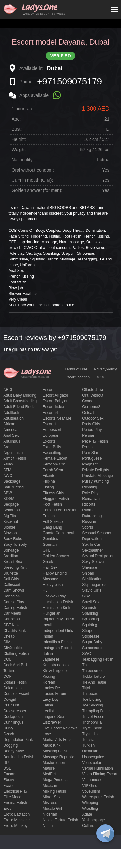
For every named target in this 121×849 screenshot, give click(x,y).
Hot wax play (54, 596)
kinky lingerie (55, 671)
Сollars (88, 825)
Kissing (49, 676)
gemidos (50, 539)
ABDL (8, 389)
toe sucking (92, 705)
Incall (47, 625)
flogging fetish (56, 498)
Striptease (90, 636)
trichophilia (92, 722)
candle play (14, 602)
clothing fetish (16, 653)
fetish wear (53, 470)
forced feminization (60, 510)
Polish (87, 447)
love (47, 734)
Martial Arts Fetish (58, 739)
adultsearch (14, 418)
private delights (95, 470)
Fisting (48, 487)
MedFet (49, 774)
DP (6, 762)
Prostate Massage (97, 475)
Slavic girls (91, 590)
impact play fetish (58, 619)
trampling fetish (96, 711)
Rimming (89, 487)
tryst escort (92, 728)
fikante (49, 475)
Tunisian (89, 739)
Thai (85, 665)
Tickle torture (93, 676)
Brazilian (11, 556)
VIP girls (89, 785)
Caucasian (13, 619)
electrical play (15, 791)
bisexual (11, 521)
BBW (8, 493)
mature (49, 768)
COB (8, 659)
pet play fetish (95, 441)
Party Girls (91, 424)
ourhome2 (91, 407)
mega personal (56, 780)
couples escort (16, 694)
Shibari (88, 573)
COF (7, 676)
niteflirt (49, 825)
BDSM (9, 498)
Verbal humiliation (97, 768)
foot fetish (52, 504)
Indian (48, 636)
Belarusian (13, 510)
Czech (9, 734)
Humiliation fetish (58, 602)
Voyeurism (91, 791)
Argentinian (13, 452)
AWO (8, 475)
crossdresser (15, 711)
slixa (86, 596)
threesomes (92, 671)
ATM (7, 470)
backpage (12, 481)
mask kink (51, 745)
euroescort (52, 430)
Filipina (49, 481)
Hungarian (51, 613)
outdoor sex (92, 418)
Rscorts (88, 504)
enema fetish (15, 803)
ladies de (51, 688)
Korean (49, 682)
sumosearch (92, 648)
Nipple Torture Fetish (60, 820)
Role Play (90, 493)
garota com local (58, 533)
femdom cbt (54, 464)
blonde (9, 527)
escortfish (51, 412)
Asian (8, 464)
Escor (48, 389)
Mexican (50, 785)
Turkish (88, 745)
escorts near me (57, 418)
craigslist (11, 705)
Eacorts (10, 774)
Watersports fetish (98, 797)
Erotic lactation (17, 814)
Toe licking (91, 699)
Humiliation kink (56, 607)
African (9, 424)
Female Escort (55, 458)
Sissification (92, 579)
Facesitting (52, 452)
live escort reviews (60, 728)
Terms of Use (76, 369)
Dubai (55, 68)
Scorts (87, 527)
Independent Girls (58, 630)
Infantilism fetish (57, 642)
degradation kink (18, 739)
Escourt (49, 424)
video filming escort (99, 774)
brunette (11, 573)
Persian (88, 435)
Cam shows (14, 590)
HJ (45, 590)
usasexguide (93, 757)
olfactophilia (92, 389)
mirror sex (51, 797)
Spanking (90, 613)
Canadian (12, 596)
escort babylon (56, 401)
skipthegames (94, 584)
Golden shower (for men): (37, 190)
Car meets (12, 613)
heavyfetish (53, 584)
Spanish (89, 607)
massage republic (58, 757)
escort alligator (55, 395)
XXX (100, 377)
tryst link (90, 734)
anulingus (12, 441)
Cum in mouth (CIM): (32, 180)
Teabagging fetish (97, 659)
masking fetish (56, 751)
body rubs (13, 539)
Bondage (11, 550)
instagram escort (57, 648)
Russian (89, 521)
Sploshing (90, 619)
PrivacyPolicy (105, 369)
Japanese (51, 659)
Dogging (11, 745)
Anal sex (11, 435)
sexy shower (93, 562)
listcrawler (52, 722)
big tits (10, 516)
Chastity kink (15, 630)
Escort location (77, 377)
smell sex (90, 602)
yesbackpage (93, 820)
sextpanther (92, 550)
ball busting (14, 487)
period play (92, 430)
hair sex (50, 567)
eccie (8, 785)
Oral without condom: (33, 169)
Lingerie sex (53, 716)
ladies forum (54, 694)
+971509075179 (69, 81)
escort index (53, 407)
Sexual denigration (98, 556)
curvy (8, 728)
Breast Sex (13, 562)
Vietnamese (92, 780)
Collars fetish (15, 682)
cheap (9, 636)
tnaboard (90, 694)
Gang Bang (52, 527)
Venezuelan (92, 762)
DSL (7, 768)
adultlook (11, 412)
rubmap (89, 510)
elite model (13, 797)
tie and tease (94, 682)
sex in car (91, 544)
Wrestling (90, 808)
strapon (88, 630)
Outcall (88, 412)
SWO (86, 653)
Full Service (53, 521)
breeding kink (15, 567)
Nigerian (50, 814)
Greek (48, 562)
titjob (86, 688)
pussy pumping (95, 481)
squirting (89, 625)
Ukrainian (90, 751)
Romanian (91, 498)
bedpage (11, 504)
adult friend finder (20, 407)
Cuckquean (13, 716)
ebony (9, 780)
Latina (48, 705)
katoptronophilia (57, 665)
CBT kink (11, 625)
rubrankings (92, 516)
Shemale (89, 567)
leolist (48, 711)
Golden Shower (56, 556)
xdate (87, 814)
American (12, 430)
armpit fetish (15, 458)
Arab (7, 447)
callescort (12, 584)
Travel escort (93, 716)
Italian (48, 653)
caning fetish (15, 607)
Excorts (49, 441)
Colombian (13, 688)
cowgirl (10, 699)
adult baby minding (20, 395)
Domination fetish (19, 757)
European (51, 435)
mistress (50, 803)
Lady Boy (51, 699)
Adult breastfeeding (20, 401)
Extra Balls (52, 447)
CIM (7, 642)
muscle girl (52, 808)
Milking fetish (54, 791)
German (50, 544)
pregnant (90, 464)
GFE (47, 550)
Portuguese (92, 458)
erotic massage (17, 820)
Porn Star (90, 452)
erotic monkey (16, 825)
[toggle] (105, 833)
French (49, 516)
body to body (15, 544)
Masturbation (54, 762)
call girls (11, 579)
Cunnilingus (14, 722)
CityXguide (13, 648)
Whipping (90, 803)
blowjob (10, 533)
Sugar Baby (92, 642)
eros (7, 808)
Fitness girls (53, 493)
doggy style (14, 751)
